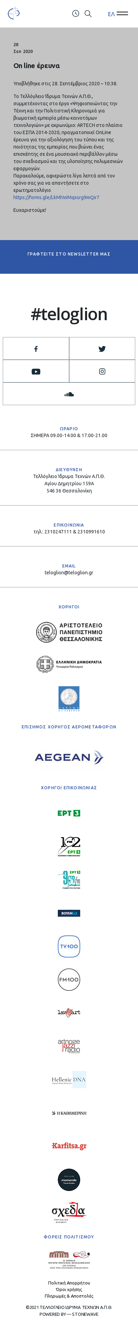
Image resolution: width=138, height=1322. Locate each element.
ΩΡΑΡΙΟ (69, 428)
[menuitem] (111, 14)
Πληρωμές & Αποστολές (69, 1295)
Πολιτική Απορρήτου (69, 1282)
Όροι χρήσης (69, 1289)
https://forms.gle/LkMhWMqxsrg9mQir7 (56, 197)
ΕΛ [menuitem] (111, 14)
